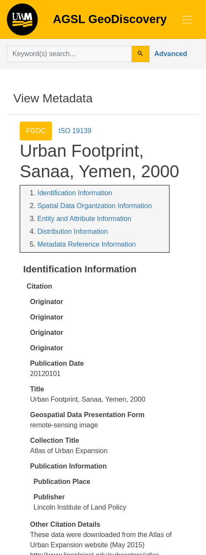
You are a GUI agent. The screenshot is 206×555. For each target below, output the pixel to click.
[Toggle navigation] (187, 19)
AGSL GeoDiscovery (22, 22)
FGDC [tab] (35, 130)
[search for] (69, 54)
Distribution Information (72, 231)
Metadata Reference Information (86, 244)
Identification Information (74, 193)
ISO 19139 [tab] (74, 130)
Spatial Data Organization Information (94, 205)
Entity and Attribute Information (84, 218)
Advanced (170, 53)
